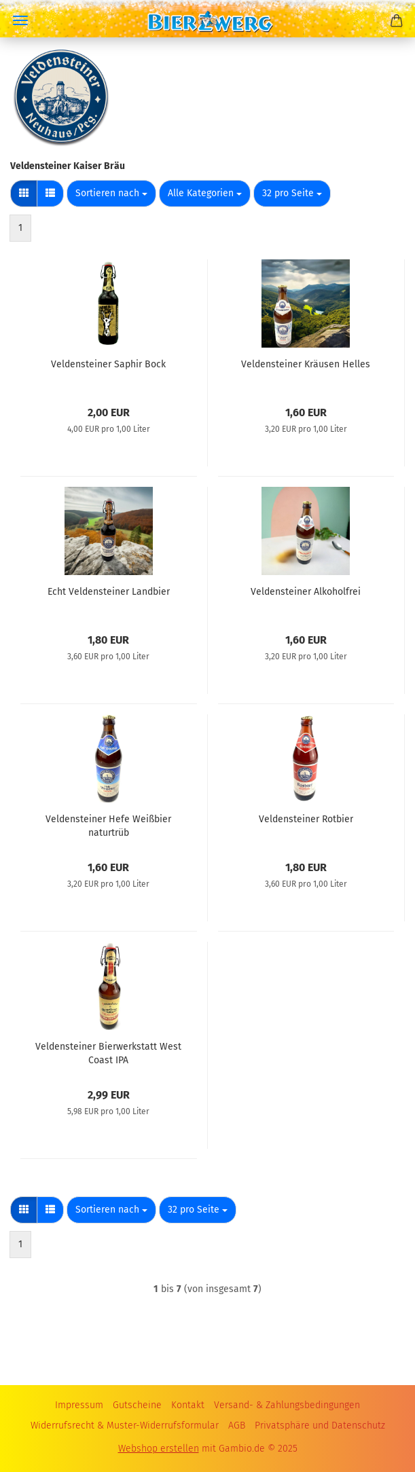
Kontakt (187, 1405)
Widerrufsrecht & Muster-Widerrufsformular (125, 1425)
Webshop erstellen (158, 1448)
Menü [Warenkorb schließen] (20, 20)
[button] (23, 193)
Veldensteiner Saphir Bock (108, 364)
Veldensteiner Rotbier (306, 819)
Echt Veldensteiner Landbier (109, 591)
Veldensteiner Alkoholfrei (306, 591)
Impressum (79, 1405)
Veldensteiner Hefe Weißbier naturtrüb (108, 824)
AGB (236, 1425)
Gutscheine (137, 1405)
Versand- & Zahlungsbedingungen (287, 1405)
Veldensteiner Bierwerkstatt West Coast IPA (108, 1052)
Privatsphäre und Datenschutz (320, 1425)
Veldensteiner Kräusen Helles (305, 364)
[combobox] (111, 193)
